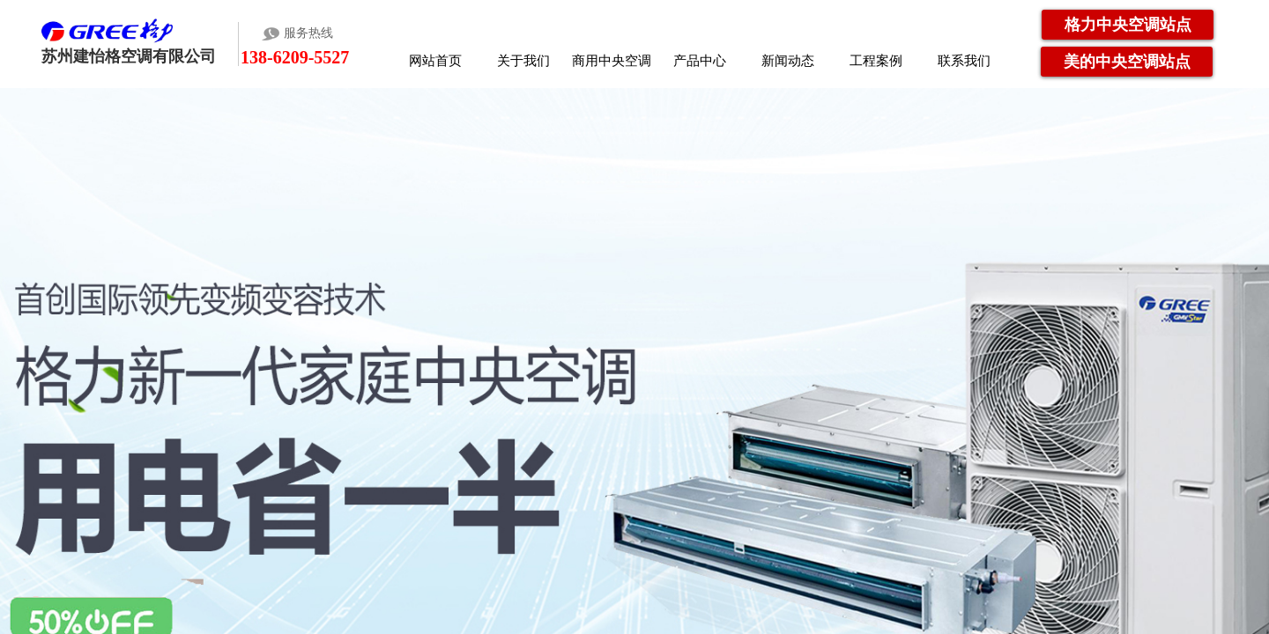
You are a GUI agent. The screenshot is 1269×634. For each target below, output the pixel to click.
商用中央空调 (611, 60)
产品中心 (699, 60)
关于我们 (523, 60)
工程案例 (876, 60)
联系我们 (964, 60)
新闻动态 (787, 60)
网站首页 (435, 60)
